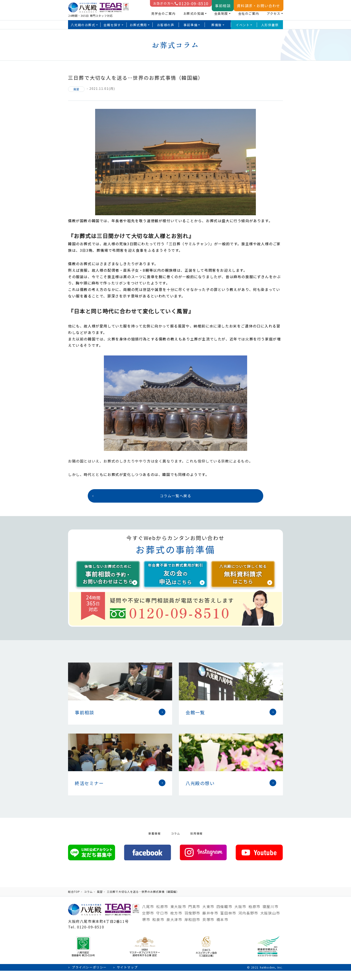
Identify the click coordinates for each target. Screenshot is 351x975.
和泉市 (158, 923)
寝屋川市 (270, 910)
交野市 (148, 917)
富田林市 (228, 917)
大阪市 (240, 910)
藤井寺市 (210, 917)
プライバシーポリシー (89, 971)
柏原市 (254, 910)
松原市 (162, 910)
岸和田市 (192, 923)
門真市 (194, 910)
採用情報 (196, 837)
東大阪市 (178, 910)
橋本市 (222, 923)
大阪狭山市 (270, 917)
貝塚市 (208, 923)
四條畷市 (224, 910)
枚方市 (176, 917)
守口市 (162, 917)
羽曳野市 (192, 917)
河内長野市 (248, 917)
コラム (175, 837)
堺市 (146, 923)
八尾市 (148, 910)
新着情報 (154, 837)
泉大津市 (174, 923)
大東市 (208, 910)
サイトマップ (127, 971)
